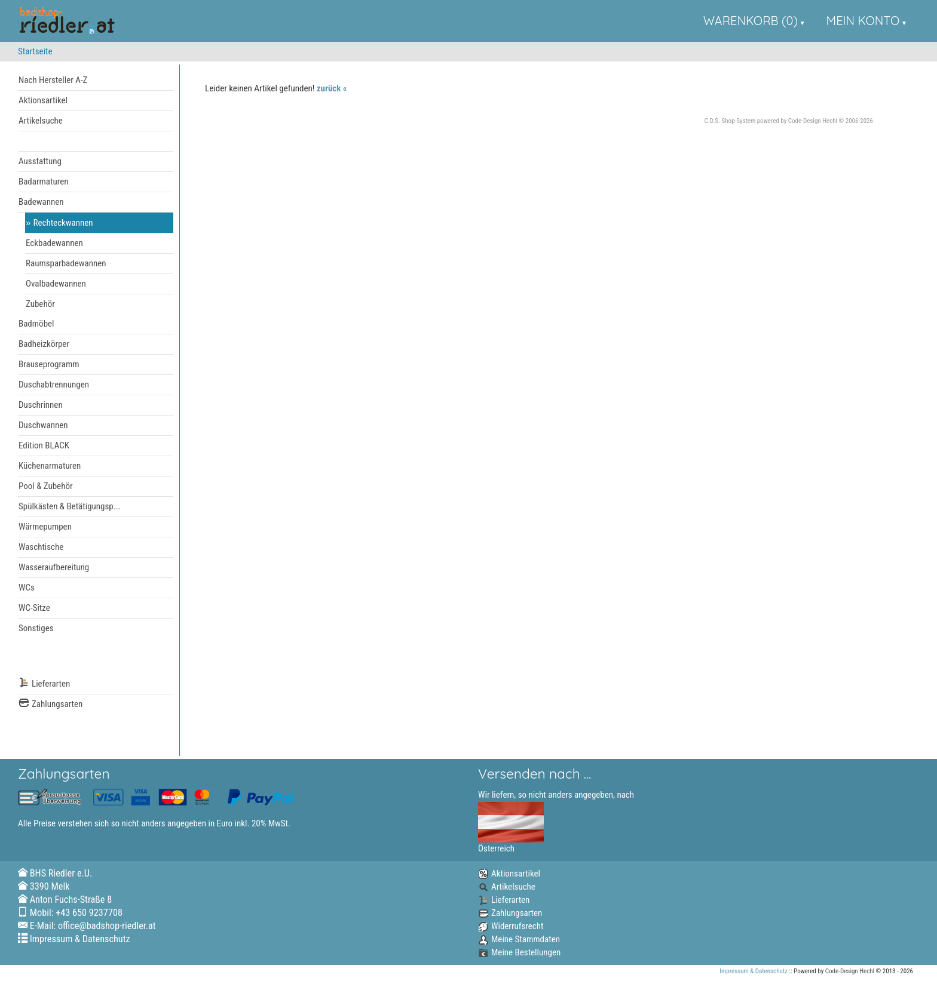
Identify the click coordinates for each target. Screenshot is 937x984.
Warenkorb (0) (750, 20)
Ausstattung (40, 161)
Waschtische (41, 547)
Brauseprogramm (49, 364)
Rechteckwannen (63, 222)
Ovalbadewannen (56, 283)
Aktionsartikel (43, 100)
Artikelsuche (41, 120)
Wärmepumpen (45, 526)
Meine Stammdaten (519, 939)
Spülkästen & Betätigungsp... (70, 506)
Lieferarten (44, 684)
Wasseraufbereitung (54, 567)
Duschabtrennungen (54, 384)
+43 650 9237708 (89, 912)
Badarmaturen (43, 181)
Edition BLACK (44, 445)
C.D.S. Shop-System (730, 121)
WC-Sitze (34, 607)
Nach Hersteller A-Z (53, 80)
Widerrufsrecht (510, 926)
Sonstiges (36, 628)
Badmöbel (36, 323)
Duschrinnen (41, 404)
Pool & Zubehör (46, 486)
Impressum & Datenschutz (80, 939)
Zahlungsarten (50, 704)
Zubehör (40, 304)
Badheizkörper (44, 344)
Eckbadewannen (54, 243)
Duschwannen (43, 425)
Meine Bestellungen (519, 952)
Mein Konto (863, 20)
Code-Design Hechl (812, 121)
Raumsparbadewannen (66, 263)
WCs (27, 587)
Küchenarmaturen (50, 465)
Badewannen (41, 201)
